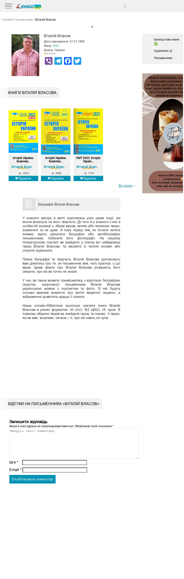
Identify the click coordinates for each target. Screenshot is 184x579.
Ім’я (13, 468)
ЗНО (56, 45)
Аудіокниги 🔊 (163, 51)
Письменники (163, 58)
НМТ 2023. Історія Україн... (88, 160)
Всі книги (125, 185)
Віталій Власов (23, 166)
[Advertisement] (70, 354)
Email (15, 475)
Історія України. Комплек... (23, 160)
